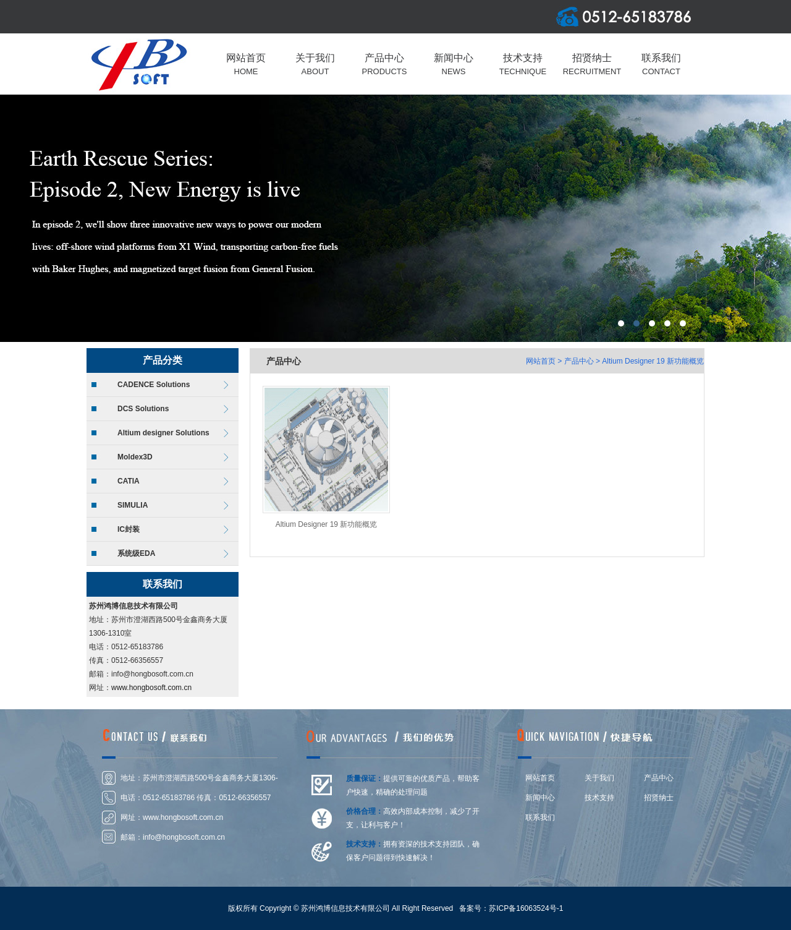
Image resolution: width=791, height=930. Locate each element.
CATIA (128, 481)
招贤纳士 (659, 797)
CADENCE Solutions (153, 384)
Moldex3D (135, 457)
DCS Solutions (143, 408)
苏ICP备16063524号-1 (526, 908)
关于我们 (599, 778)
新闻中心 (540, 797)
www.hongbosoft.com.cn (151, 687)
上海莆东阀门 (395, 218)
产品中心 (579, 361)
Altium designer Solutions (163, 433)
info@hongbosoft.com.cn (184, 837)
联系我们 (540, 817)
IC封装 (128, 529)
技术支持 (599, 797)
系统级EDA (136, 553)
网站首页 (541, 361)
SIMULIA (132, 505)
